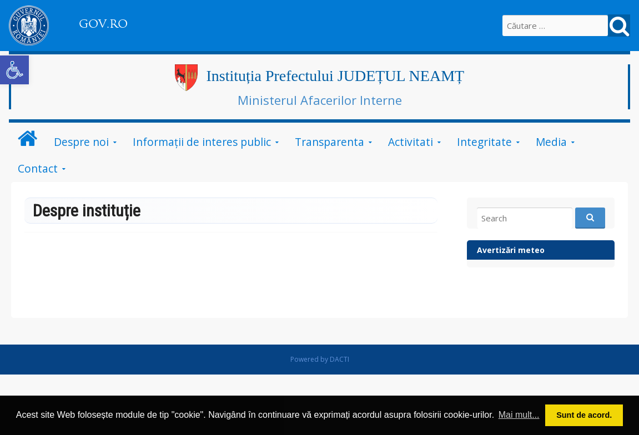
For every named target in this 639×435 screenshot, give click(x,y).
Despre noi (81, 141)
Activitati (410, 141)
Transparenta (329, 141)
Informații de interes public (202, 141)
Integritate (484, 141)
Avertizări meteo (511, 250)
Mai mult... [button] (519, 414)
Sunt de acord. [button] (584, 415)
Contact (38, 168)
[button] (14, 69)
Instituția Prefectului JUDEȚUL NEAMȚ (335, 75)
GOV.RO (103, 24)
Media (551, 141)
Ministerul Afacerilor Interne (320, 100)
